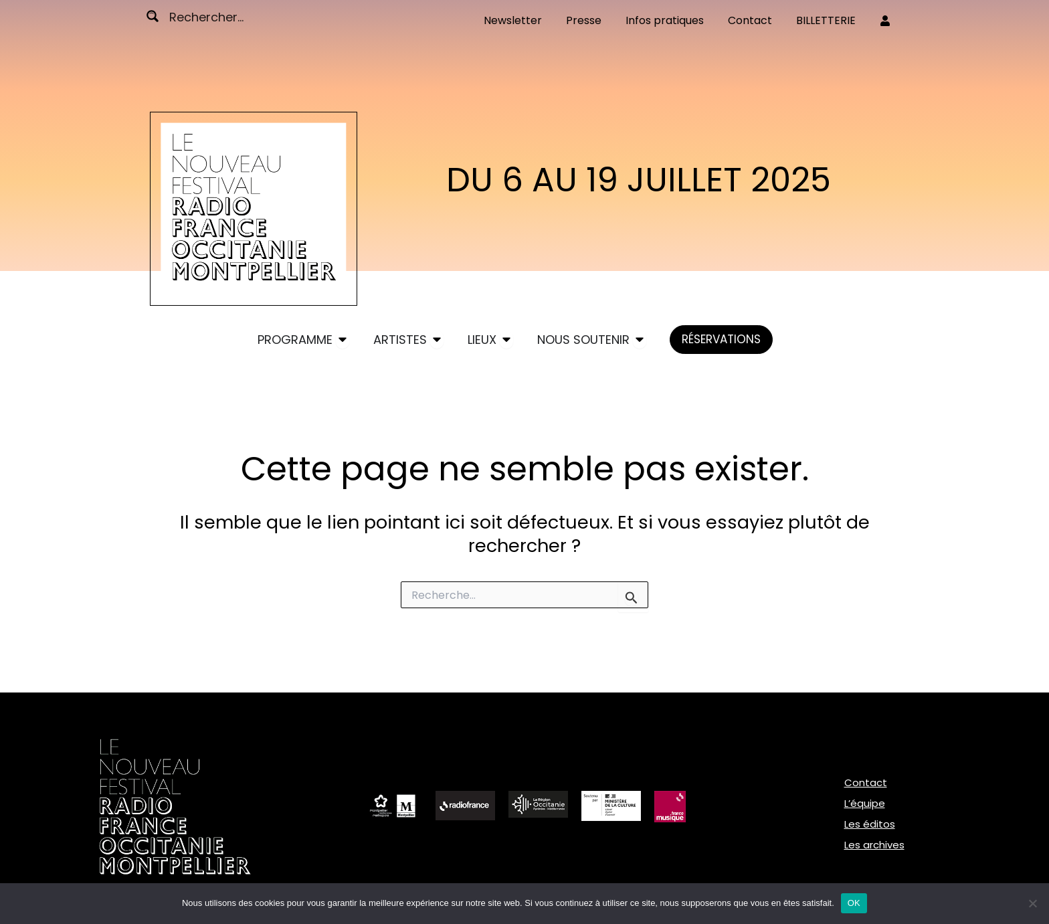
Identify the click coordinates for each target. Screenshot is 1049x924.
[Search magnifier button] (152, 16)
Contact (865, 782)
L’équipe (864, 803)
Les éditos (869, 824)
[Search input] (220, 16)
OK (854, 903)
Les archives (874, 845)
